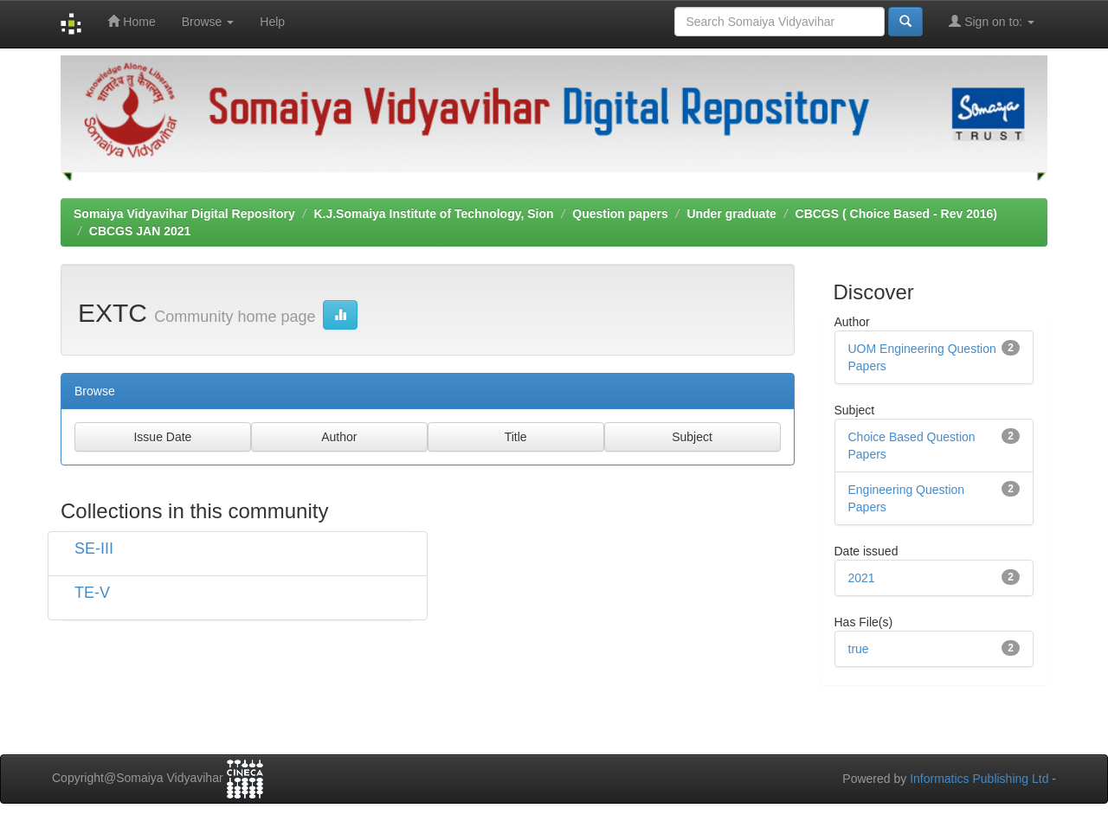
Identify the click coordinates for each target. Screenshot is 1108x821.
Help (272, 22)
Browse (208, 22)
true (858, 649)
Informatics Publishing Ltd (979, 779)
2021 (861, 578)
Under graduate (731, 214)
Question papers (619, 214)
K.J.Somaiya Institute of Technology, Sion (433, 214)
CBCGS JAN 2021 (140, 231)
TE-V (92, 592)
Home (131, 21)
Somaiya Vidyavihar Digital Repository (184, 214)
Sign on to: (991, 21)
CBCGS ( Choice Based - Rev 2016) (896, 214)
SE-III (93, 548)
